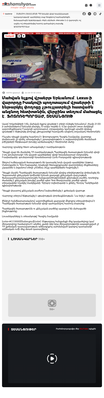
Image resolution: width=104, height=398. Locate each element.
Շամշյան (9, 36)
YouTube (84, 329)
